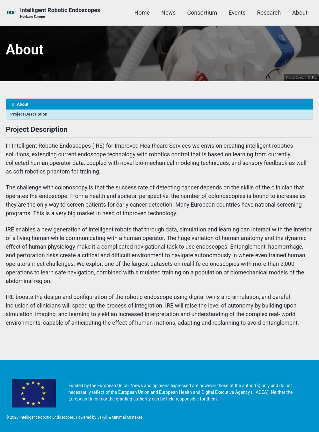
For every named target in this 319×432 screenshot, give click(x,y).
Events (236, 12)
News (168, 12)
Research (269, 12)
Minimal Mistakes (127, 417)
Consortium (202, 12)
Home (142, 12)
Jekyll (102, 417)
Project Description (29, 114)
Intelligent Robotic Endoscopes (60, 13)
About (300, 12)
